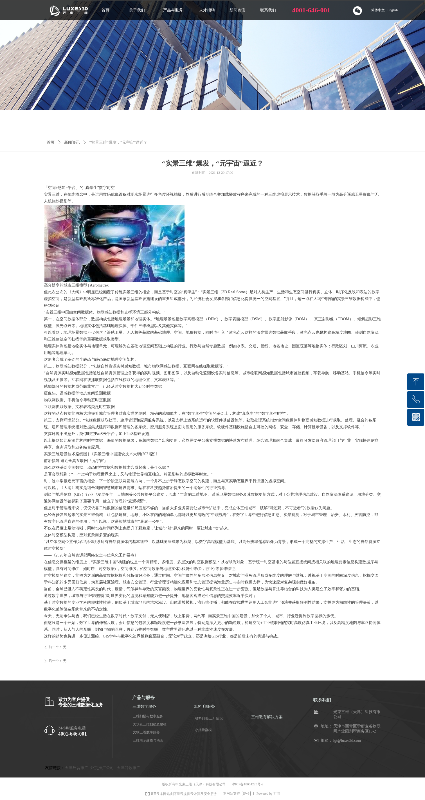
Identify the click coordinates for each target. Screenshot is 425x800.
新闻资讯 (72, 142)
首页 (51, 142)
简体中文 (378, 10)
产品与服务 (173, 10)
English (393, 10)
